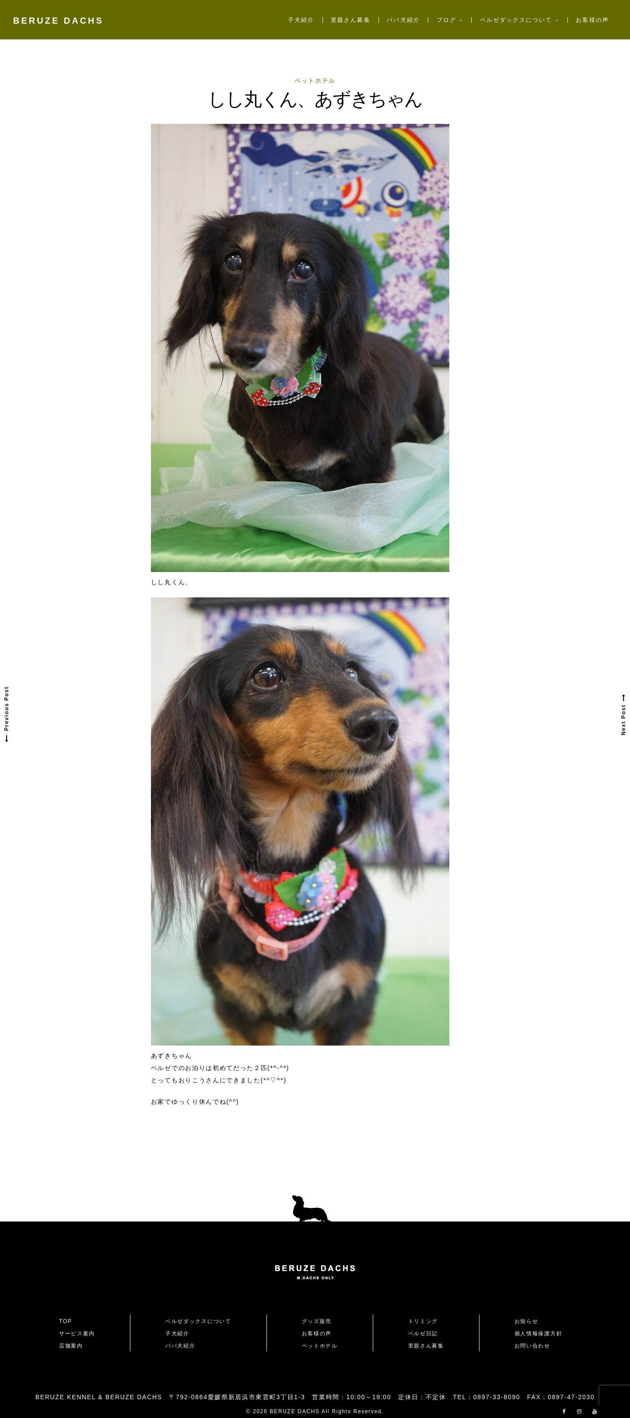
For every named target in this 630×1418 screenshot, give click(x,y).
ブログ (446, 20)
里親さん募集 (350, 20)
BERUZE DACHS (58, 20)
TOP (65, 1321)
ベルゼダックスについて (516, 20)
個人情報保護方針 (538, 1333)
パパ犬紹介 (403, 20)
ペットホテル (315, 80)
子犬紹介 (301, 20)
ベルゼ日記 (423, 1333)
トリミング (423, 1321)
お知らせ (526, 1321)
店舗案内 (71, 1346)
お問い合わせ (535, 1346)
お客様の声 (592, 20)
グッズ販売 (317, 1321)
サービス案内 (77, 1333)
